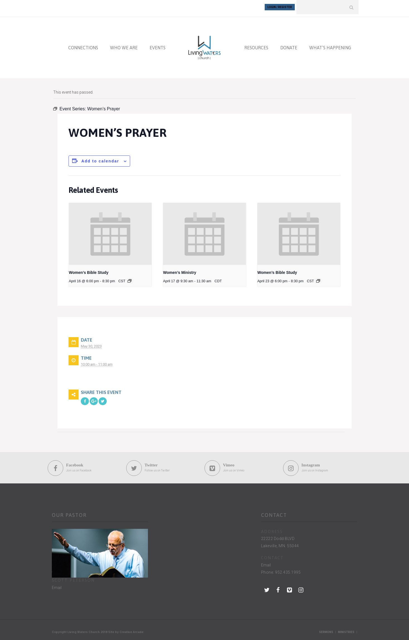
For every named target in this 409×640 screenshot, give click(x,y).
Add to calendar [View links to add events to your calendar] (100, 158)
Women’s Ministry (179, 270)
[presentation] (110, 231)
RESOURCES (256, 45)
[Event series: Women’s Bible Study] (130, 278)
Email (57, 585)
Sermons (326, 629)
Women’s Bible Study (88, 270)
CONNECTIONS (83, 45)
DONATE (288, 45)
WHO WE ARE (124, 45)
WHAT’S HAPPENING (330, 45)
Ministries (346, 629)
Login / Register (279, 7)
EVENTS (157, 45)
